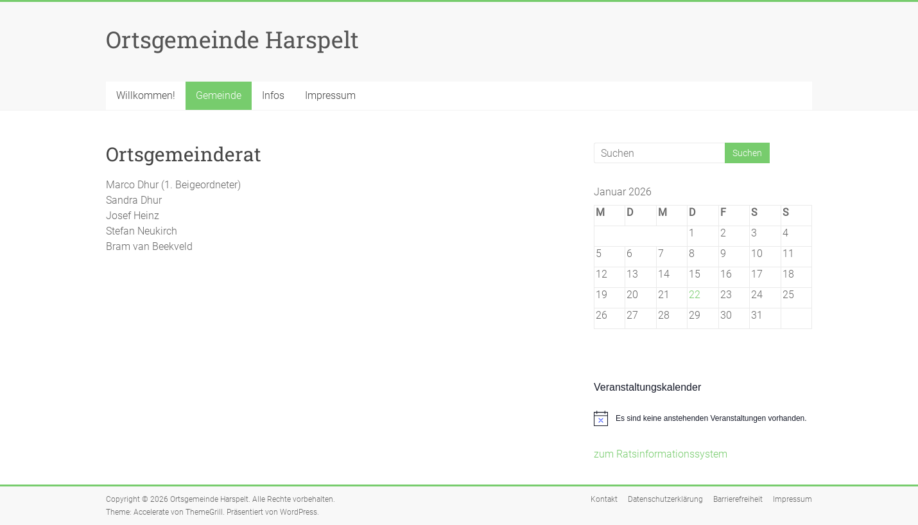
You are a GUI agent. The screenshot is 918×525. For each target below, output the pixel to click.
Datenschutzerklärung (665, 499)
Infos (273, 95)
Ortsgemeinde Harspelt (232, 39)
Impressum (330, 95)
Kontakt (604, 499)
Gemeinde (218, 95)
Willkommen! (145, 95)
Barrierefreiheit (738, 499)
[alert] (703, 418)
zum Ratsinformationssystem (660, 454)
